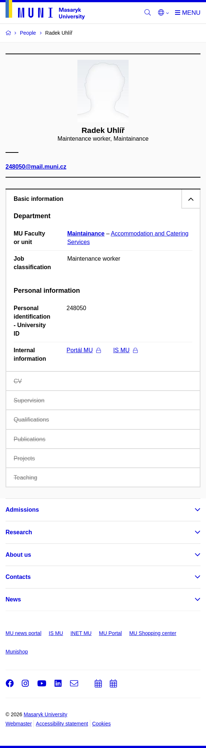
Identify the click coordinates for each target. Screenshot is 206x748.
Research (19, 532)
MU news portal (23, 633)
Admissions (22, 510)
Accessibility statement (62, 724)
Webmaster (19, 724)
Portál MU (84, 350)
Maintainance (85, 233)
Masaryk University (45, 714)
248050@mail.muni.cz (36, 167)
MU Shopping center (153, 633)
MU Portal (110, 633)
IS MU (125, 350)
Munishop (17, 652)
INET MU (80, 633)
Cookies (101, 724)
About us (18, 555)
